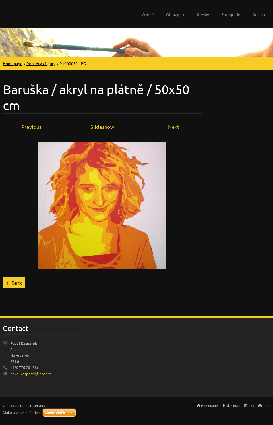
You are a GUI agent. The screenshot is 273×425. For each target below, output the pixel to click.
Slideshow (102, 127)
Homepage (12, 63)
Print (266, 405)
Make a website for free (22, 413)
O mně (148, 14)
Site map (233, 405)
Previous (31, 127)
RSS (251, 405)
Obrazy (172, 14)
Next (173, 127)
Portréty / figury (40, 63)
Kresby (203, 14)
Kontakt (260, 14)
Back (16, 283)
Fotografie (230, 14)
